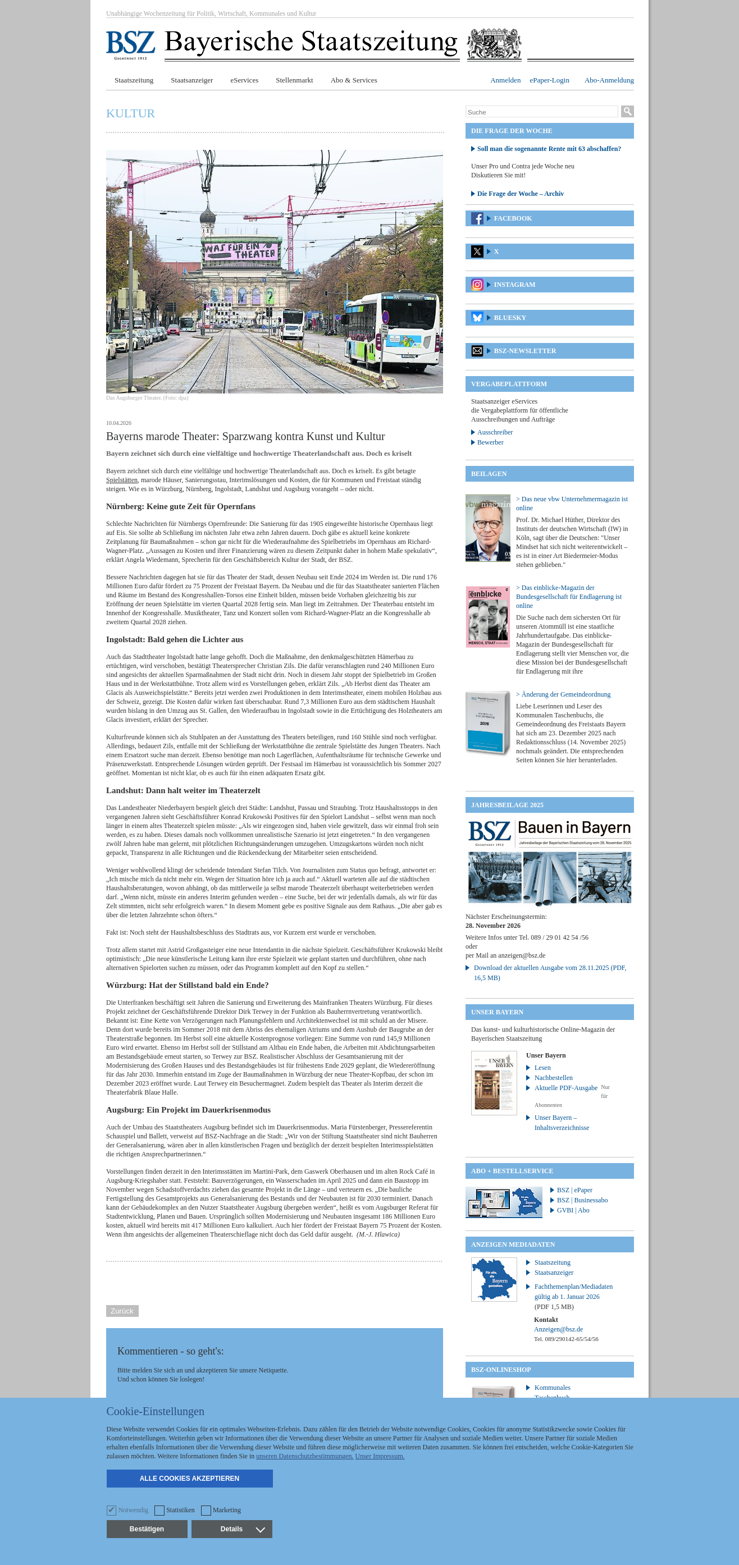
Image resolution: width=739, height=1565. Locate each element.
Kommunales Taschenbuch (553, 1393)
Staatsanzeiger (192, 80)
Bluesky (510, 318)
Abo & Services (354, 80)
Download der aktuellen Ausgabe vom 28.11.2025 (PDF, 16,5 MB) (550, 973)
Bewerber (490, 442)
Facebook (513, 218)
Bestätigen (147, 1529)
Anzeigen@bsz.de (558, 1329)
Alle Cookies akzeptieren (190, 1478)
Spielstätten (122, 480)
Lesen (543, 1068)
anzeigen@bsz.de (521, 955)
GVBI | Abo (573, 1210)
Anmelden (505, 80)
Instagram (515, 285)
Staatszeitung (134, 80)
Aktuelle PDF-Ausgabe (566, 1088)
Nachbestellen (554, 1078)
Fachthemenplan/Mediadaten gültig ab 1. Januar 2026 (574, 1297)
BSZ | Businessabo (582, 1200)
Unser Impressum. (380, 1456)
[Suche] (542, 112)
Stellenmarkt (294, 80)
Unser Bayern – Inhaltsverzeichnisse (562, 1123)
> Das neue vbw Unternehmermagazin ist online (572, 503)
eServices (244, 80)
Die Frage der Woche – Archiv (520, 194)
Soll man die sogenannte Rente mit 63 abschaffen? (549, 149)
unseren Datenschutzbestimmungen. (304, 1456)
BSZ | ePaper (574, 1190)
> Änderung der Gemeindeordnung (563, 694)
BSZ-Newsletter (525, 351)
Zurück (122, 1311)
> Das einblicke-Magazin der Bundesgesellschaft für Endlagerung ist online (569, 597)
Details (242, 1529)
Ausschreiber (495, 432)
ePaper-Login (549, 80)
